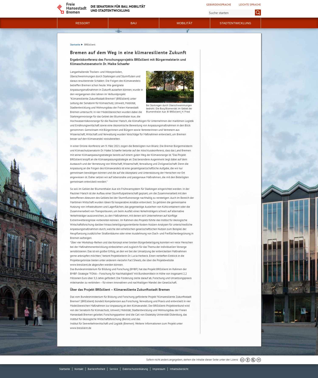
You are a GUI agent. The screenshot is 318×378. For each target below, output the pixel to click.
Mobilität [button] (185, 23)
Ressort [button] (83, 23)
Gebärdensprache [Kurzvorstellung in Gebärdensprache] (218, 4)
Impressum (158, 369)
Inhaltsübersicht (179, 369)
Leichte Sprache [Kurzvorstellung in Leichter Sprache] (250, 4)
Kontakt (79, 369)
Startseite (76, 44)
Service (114, 369)
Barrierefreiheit (96, 369)
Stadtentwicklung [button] (235, 23)
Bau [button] (134, 23)
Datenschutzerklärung (135, 369)
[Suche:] (234, 13)
